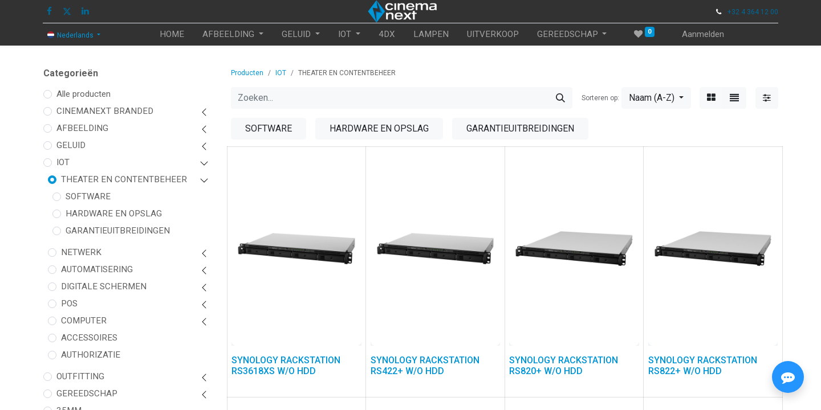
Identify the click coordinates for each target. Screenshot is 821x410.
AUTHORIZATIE (90, 355)
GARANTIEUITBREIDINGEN (118, 231)
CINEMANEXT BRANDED (104, 111)
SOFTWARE (88, 196)
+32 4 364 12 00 (752, 12)
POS (69, 303)
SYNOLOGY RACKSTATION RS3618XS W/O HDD (285, 365)
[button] (656, 98)
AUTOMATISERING (97, 269)
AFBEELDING (82, 128)
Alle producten (83, 94)
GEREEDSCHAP (86, 393)
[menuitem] (172, 34)
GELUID (71, 145)
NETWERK (81, 252)
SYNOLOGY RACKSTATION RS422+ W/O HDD (425, 365)
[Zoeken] (560, 98)
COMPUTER (84, 320)
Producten (247, 73)
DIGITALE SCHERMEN (104, 286)
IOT (63, 162)
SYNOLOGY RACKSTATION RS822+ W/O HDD (702, 365)
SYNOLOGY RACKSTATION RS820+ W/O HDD (563, 365)
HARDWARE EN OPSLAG (114, 213)
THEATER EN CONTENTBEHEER (124, 179)
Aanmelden (703, 34)
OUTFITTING (80, 376)
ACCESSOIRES (89, 338)
